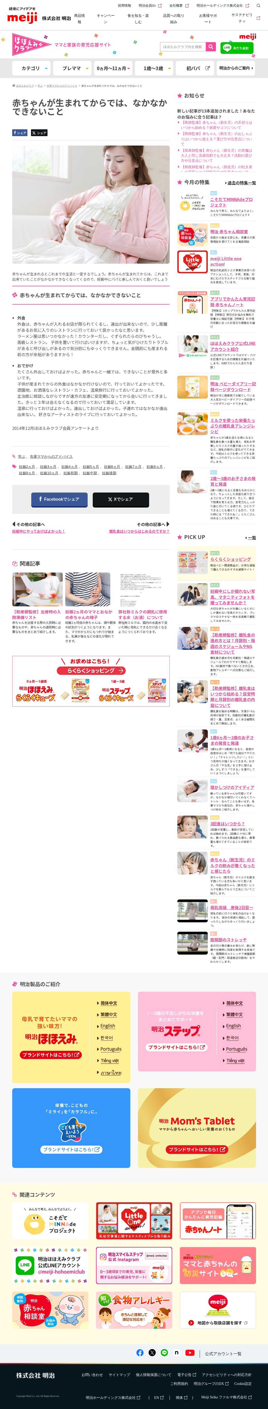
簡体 (181, 1398)
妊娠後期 (109, 473)
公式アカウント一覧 (223, 1354)
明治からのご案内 (236, 68)
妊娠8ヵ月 (155, 466)
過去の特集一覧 (240, 183)
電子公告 (186, 1375)
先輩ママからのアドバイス (51, 456)
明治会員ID (150, 5)
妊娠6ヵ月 (112, 466)
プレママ (75, 68)
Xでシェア (123, 499)
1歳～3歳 (157, 68)
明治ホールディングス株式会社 (223, 5)
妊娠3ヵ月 (48, 466)
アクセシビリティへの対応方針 (227, 1375)
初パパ (198, 68)
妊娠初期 (71, 473)
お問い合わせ (92, 1375)
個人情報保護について (153, 1375)
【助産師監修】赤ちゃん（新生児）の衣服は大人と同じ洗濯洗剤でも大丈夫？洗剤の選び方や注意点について (216, 156)
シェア (19, 133)
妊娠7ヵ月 (133, 466)
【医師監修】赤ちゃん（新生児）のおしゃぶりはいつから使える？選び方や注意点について (216, 139)
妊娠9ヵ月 (27, 473)
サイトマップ (119, 1375)
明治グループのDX (211, 1384)
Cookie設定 (243, 1384)
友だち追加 (240, 48)
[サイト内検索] (257, 6)
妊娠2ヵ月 (27, 466)
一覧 (251, 537)
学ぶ (21, 456)
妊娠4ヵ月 (69, 466)
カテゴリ (35, 68)
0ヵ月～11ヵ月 (113, 68)
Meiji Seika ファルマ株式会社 (226, 1397)
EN (159, 1398)
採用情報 (124, 5)
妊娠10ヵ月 (49, 473)
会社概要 (179, 5)
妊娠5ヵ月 (91, 466)
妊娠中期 (90, 473)
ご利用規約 (179, 1384)
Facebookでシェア (59, 499)
